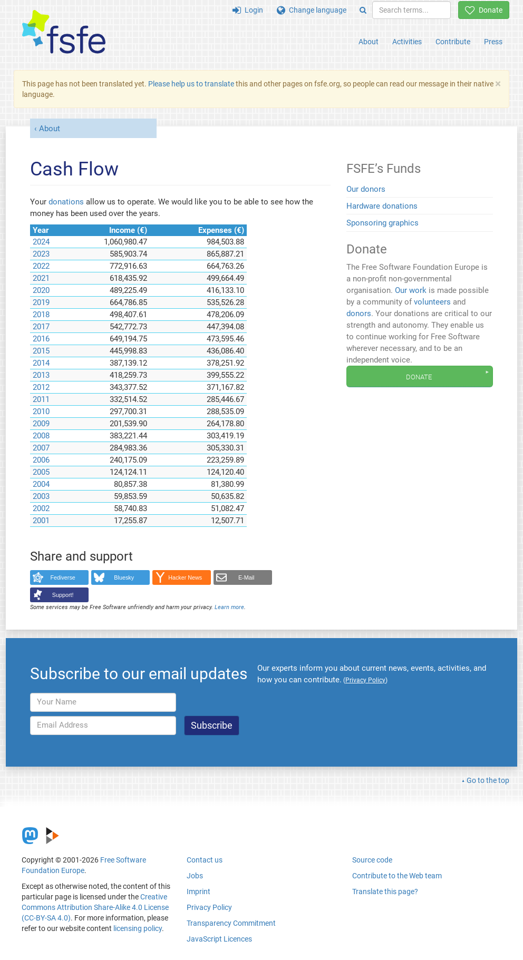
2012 (41, 387)
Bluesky (124, 577)
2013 (41, 375)
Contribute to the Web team (397, 875)
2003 (41, 496)
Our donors (365, 189)
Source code (372, 860)
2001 (41, 520)
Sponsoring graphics (382, 223)
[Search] (363, 10)
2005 (41, 472)
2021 (41, 278)
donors (358, 313)
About (369, 41)
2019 (41, 302)
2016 (41, 339)
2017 (41, 326)
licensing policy (137, 928)
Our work (411, 290)
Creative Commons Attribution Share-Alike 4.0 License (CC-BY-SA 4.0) (95, 907)
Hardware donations (382, 206)
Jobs (195, 875)
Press (493, 41)
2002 (41, 508)
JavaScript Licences (219, 939)
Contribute (452, 41)
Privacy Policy (209, 907)
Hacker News (185, 577)
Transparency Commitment (231, 923)
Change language (311, 10)
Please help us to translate (191, 84)
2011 (41, 399)
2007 (41, 448)
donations (66, 202)
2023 (41, 254)
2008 (41, 435)
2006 (41, 460)
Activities (407, 41)
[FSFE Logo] (63, 32)
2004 (41, 484)
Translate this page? (385, 891)
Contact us (204, 860)
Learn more (229, 607)
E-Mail (246, 577)
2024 (41, 242)
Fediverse (63, 577)
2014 (41, 363)
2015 (41, 351)
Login (248, 10)
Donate (483, 10)
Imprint (198, 891)
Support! (63, 595)
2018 (41, 314)
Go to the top (488, 780)
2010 (41, 411)
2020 (41, 290)
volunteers (432, 302)
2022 (41, 266)
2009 (41, 423)
